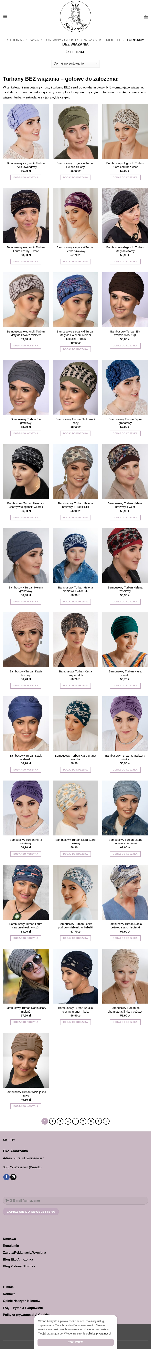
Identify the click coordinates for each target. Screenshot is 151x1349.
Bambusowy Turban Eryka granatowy (125, 421)
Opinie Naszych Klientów (21, 1301)
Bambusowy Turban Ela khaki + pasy (75, 421)
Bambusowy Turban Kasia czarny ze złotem (75, 673)
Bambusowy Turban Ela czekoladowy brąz (125, 333)
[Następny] (106, 1121)
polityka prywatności (98, 1333)
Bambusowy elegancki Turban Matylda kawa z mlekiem (26, 333)
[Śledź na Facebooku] (6, 1177)
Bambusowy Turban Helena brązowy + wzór (125, 505)
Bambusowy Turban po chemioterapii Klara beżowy (125, 1009)
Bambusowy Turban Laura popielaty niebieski (125, 841)
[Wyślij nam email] (13, 1177)
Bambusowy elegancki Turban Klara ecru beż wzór (125, 165)
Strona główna (23, 40)
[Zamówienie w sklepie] (75, 63)
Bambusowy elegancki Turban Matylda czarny (125, 249)
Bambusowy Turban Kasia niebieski (25, 757)
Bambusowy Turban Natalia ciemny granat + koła (75, 1009)
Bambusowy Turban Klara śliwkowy (26, 841)
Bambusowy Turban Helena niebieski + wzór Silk (75, 589)
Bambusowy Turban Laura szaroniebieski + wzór (25, 925)
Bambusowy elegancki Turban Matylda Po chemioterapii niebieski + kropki (75, 335)
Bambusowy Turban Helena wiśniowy (125, 589)
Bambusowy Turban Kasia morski (125, 673)
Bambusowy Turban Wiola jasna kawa (26, 1093)
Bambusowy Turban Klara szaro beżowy (76, 841)
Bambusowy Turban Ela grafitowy (26, 421)
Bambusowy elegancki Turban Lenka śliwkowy (75, 249)
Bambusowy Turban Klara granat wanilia (75, 757)
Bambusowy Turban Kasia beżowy (25, 673)
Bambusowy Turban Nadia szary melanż (25, 1009)
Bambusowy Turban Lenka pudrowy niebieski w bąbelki (75, 925)
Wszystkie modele (102, 40)
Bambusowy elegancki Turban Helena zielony (75, 165)
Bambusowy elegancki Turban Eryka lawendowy (26, 165)
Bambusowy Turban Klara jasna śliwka (125, 757)
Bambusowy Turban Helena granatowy (25, 589)
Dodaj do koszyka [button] (26, 177)
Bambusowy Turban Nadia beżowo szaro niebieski (125, 925)
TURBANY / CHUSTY (61, 40)
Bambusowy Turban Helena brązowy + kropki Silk (75, 505)
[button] (5, 16)
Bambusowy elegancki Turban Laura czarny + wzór (26, 249)
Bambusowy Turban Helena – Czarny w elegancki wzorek (25, 505)
